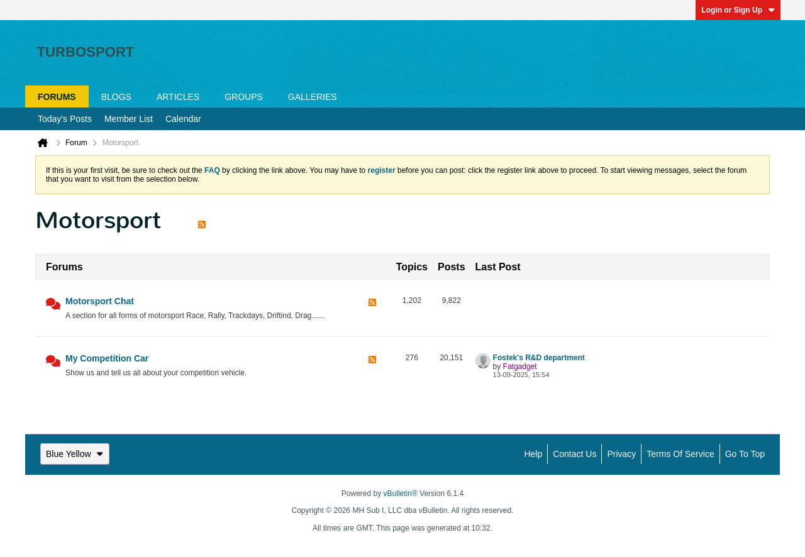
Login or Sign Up (738, 10)
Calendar (183, 119)
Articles (178, 97)
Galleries (312, 97)
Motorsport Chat (99, 301)
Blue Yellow (75, 454)
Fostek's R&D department (539, 357)
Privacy (621, 454)
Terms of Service (680, 454)
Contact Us (574, 454)
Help (533, 454)
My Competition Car (106, 358)
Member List (128, 119)
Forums (57, 97)
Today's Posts (65, 119)
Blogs (116, 97)
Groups (244, 97)
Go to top (745, 454)
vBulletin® (401, 493)
